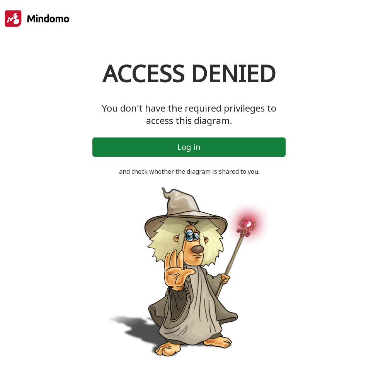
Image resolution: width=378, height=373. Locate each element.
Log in (189, 147)
